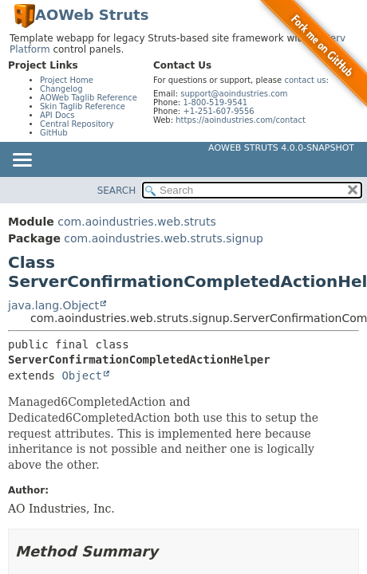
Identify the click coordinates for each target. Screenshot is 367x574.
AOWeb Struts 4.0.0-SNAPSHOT (281, 148)
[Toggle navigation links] (21, 161)
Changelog (61, 89)
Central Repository (77, 124)
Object (81, 375)
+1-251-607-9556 (218, 111)
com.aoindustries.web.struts (136, 221)
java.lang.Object (53, 305)
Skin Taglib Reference (82, 106)
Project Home (66, 80)
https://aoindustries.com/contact (241, 120)
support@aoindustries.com (233, 93)
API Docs (57, 115)
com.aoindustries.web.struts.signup (163, 238)
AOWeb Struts (91, 14)
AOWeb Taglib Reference (88, 97)
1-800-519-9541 (215, 102)
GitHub (54, 132)
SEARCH (116, 190)
